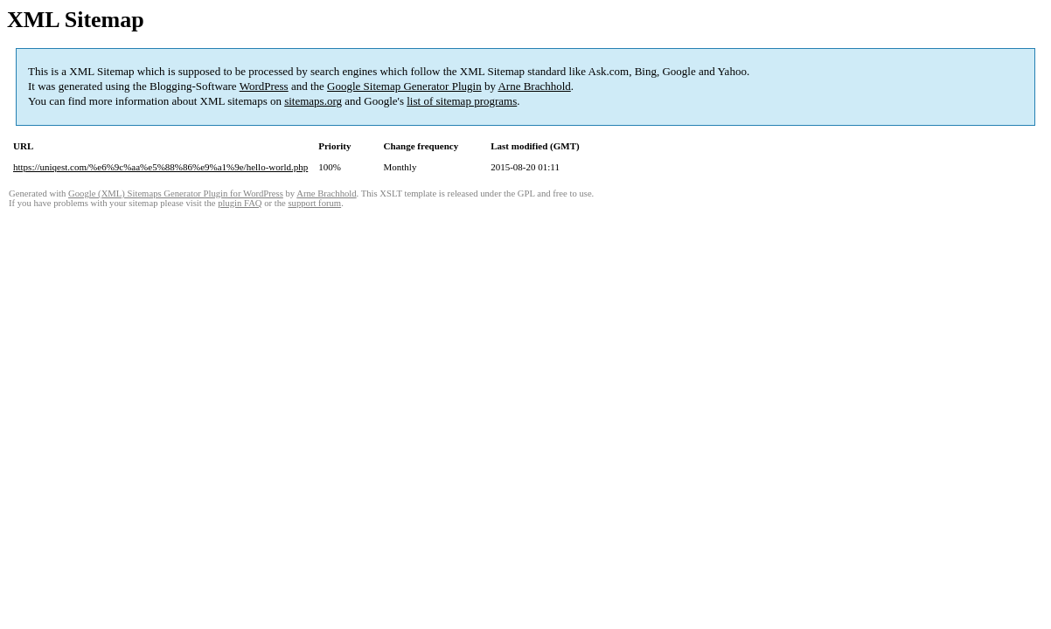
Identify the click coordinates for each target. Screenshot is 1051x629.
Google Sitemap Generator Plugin (404, 86)
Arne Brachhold (534, 86)
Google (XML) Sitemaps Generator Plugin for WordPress (175, 193)
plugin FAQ (239, 203)
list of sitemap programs (462, 100)
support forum (314, 203)
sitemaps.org (313, 100)
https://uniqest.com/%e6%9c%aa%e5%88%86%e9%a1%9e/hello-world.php (160, 167)
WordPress (264, 86)
